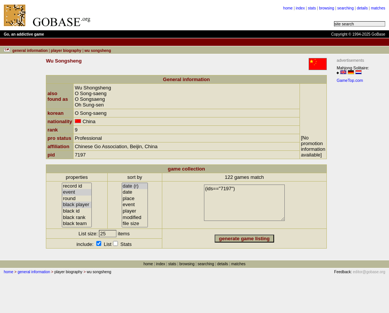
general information (33, 272)
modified (135, 217)
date (135, 192)
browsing (326, 8)
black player (76, 205)
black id (76, 211)
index (300, 8)
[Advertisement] (190, 15)
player (135, 211)
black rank (76, 217)
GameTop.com (350, 80)
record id (76, 186)
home (288, 8)
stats (312, 8)
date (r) (135, 186)
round (76, 199)
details (362, 8)
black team (76, 224)
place (135, 199)
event (76, 192)
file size (135, 224)
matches (378, 8)
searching (345, 8)
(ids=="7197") (244, 203)
